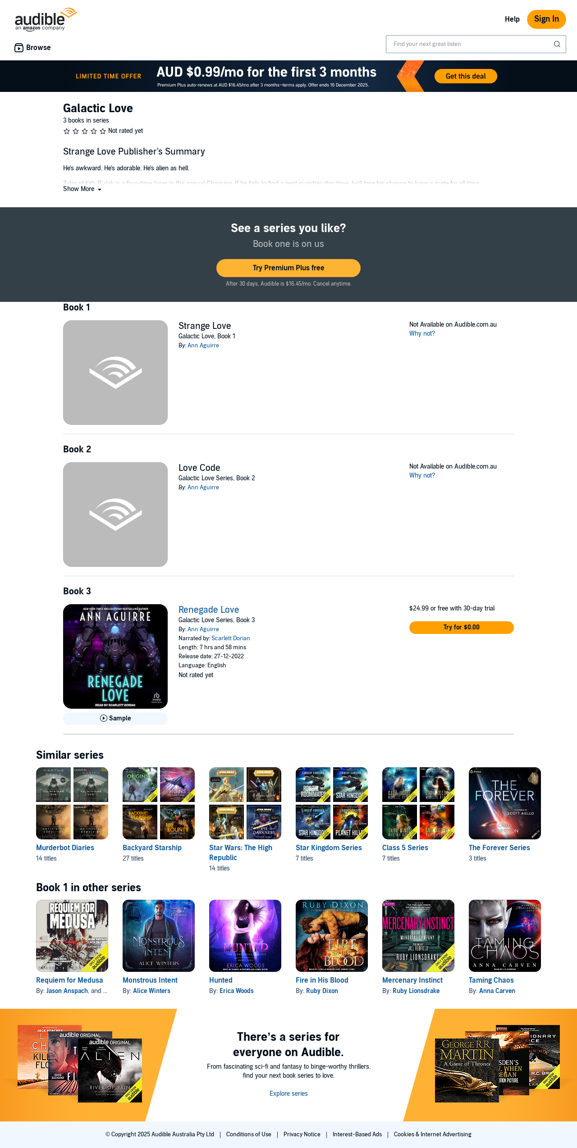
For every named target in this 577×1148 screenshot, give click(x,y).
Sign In (546, 19)
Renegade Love (209, 610)
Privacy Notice (303, 1134)
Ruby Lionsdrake (416, 991)
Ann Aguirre (203, 345)
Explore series (289, 1094)
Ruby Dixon (322, 991)
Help (512, 19)
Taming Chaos (491, 980)
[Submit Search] (558, 44)
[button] (83, 189)
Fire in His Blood (322, 980)
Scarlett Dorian (230, 638)
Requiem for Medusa (69, 980)
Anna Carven (497, 991)
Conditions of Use (249, 1134)
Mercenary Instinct (412, 980)
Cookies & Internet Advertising (433, 1134)
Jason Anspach (67, 991)
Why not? (422, 333)
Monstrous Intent (150, 980)
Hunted (221, 980)
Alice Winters (151, 991)
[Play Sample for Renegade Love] (115, 718)
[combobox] (476, 44)
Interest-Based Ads (358, 1134)
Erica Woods (237, 991)
